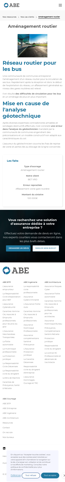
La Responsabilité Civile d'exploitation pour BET (11, 297)
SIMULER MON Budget (45, 248)
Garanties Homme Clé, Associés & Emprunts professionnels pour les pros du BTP (11, 319)
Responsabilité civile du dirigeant (53, 347)
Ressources (8, 423)
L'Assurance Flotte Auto (32, 305)
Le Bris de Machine (11, 378)
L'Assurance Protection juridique (29, 352)
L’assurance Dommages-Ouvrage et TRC (31, 380)
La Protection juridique (9, 357)
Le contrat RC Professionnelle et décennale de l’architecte (53, 357)
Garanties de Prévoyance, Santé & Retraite (11, 385)
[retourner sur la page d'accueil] (11, 5)
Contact (6, 428)
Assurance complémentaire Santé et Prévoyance (31, 340)
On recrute (8, 432)
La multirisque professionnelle (9, 350)
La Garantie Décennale (29, 360)
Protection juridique (49, 340)
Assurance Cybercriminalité (31, 298)
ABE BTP (7, 282)
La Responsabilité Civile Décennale (10, 365)
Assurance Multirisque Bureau (53, 322)
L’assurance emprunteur (8, 288)
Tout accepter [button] (50, 475)
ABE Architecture (53, 282)
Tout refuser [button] (30, 475)
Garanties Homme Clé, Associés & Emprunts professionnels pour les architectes (53, 309)
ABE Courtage (9, 399)
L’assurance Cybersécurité (9, 305)
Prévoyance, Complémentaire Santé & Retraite (52, 331)
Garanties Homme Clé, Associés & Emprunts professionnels (32, 316)
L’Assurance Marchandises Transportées (9, 334)
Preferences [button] (16, 475)
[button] (59, 5)
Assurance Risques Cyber (53, 288)
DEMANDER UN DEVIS (19, 248)
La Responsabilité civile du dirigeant (11, 372)
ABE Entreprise (9, 408)
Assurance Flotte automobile (52, 295)
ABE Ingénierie (9, 413)
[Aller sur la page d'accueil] (32, 270)
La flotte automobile (8, 343)
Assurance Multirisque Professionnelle (31, 328)
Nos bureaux (8, 437)
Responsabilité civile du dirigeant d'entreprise (32, 370)
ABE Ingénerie (30, 282)
